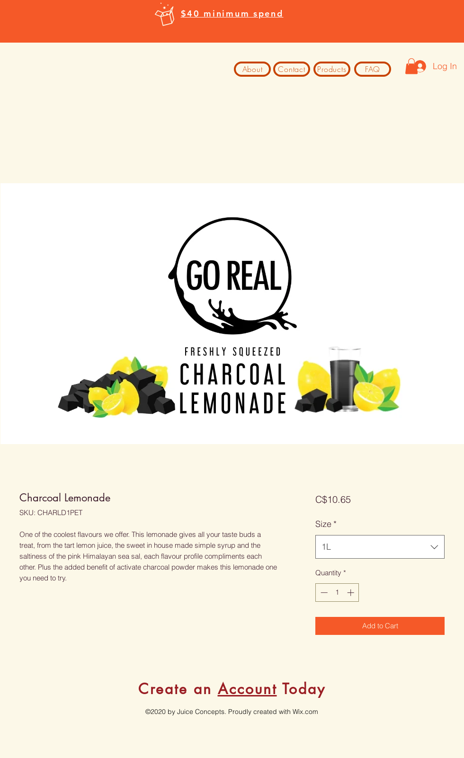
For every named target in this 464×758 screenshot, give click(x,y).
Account (247, 688)
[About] (252, 69)
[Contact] (291, 69)
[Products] (331, 69)
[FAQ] (372, 69)
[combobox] (380, 547)
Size (326, 523)
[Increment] (351, 592)
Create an (178, 688)
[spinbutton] (337, 592)
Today (301, 688)
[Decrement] (323, 592)
